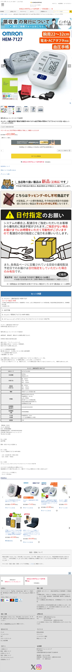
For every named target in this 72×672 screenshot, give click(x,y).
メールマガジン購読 (42, 636)
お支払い (3, 588)
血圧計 (6, 14)
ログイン (55, 3)
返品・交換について (6, 655)
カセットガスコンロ (6, 638)
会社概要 (39, 646)
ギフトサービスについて (7, 657)
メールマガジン (67, 3)
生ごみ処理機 (4, 640)
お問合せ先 (40, 614)
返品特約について (5, 166)
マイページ (23, 11)
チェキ (2, 632)
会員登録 (61, 3)
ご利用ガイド (43, 11)
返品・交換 (4, 614)
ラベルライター (5, 634)
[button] (3, 497)
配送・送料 (40, 588)
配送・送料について (6, 651)
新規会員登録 (40, 632)
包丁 (2, 636)
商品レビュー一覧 (41, 638)
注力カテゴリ (4, 629)
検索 (70, 11)
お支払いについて (5, 653)
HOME (2, 11)
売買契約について (5, 659)
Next (69, 23)
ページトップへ (69, 573)
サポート (3, 646)
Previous (2, 23)
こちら (32, 563)
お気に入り (13, 11)
